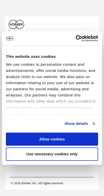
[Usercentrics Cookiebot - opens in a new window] (75, 38)
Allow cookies (52, 139)
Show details (76, 123)
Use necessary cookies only (52, 154)
